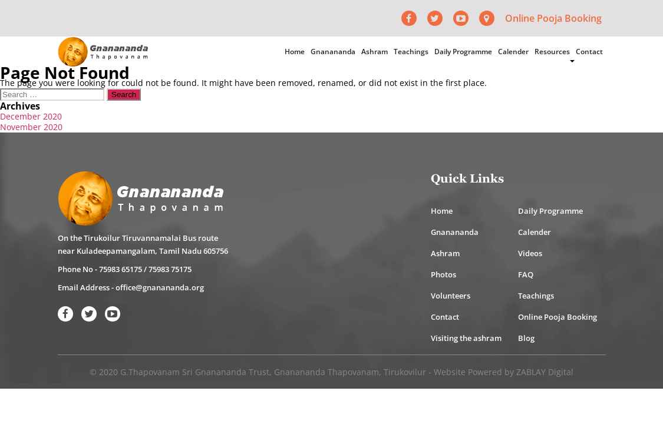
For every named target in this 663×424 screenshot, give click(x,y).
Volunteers (450, 295)
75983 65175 (120, 269)
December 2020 (31, 116)
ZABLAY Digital (544, 371)
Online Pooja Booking (553, 18)
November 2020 (31, 126)
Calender (513, 52)
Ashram (374, 52)
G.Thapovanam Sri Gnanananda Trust (194, 371)
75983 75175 (170, 269)
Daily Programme (463, 52)
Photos (443, 274)
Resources (552, 52)
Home (295, 52)
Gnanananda (333, 52)
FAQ (525, 274)
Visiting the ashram (466, 338)
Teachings (411, 52)
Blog (526, 338)
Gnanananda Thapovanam (326, 371)
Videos (530, 253)
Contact (589, 52)
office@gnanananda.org (160, 287)
